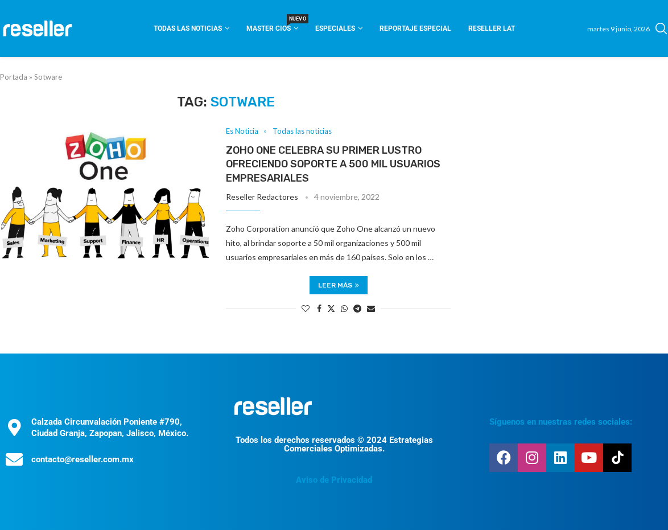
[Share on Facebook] (319, 308)
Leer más (338, 285)
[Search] (661, 28)
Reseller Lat (491, 28)
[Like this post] (306, 308)
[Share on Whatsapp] (344, 308)
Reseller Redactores (262, 197)
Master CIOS (272, 24)
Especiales (335, 28)
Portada (13, 76)
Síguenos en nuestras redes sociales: (560, 422)
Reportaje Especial (415, 28)
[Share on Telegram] (357, 308)
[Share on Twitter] (331, 308)
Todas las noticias (188, 28)
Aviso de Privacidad (334, 480)
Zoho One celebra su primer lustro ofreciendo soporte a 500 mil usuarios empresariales (333, 164)
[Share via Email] (371, 308)
